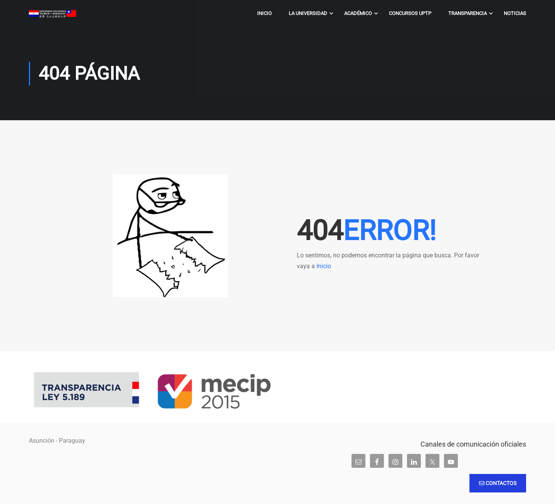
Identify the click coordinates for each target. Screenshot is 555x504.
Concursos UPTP (410, 13)
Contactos (497, 483)
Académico (358, 13)
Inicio (264, 13)
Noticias (515, 13)
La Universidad (308, 13)
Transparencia (467, 13)
